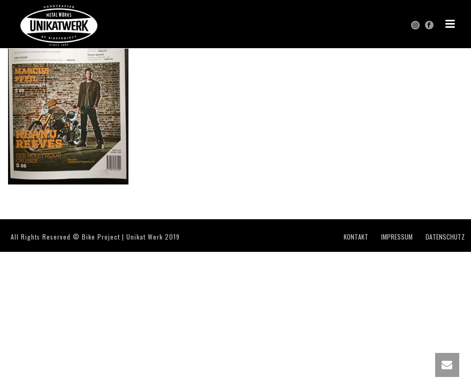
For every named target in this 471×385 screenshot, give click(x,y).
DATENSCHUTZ (445, 237)
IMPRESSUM (397, 237)
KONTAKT (356, 237)
